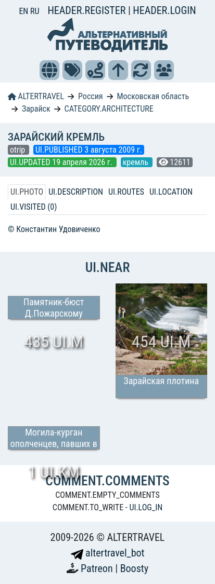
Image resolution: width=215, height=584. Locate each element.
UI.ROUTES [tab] (126, 192)
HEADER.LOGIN (164, 10)
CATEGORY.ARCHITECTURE (109, 109)
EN (24, 11)
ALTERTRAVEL (36, 96)
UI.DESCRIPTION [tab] (75, 192)
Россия (90, 96)
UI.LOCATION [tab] (171, 192)
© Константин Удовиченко (54, 229)
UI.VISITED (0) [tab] (33, 207)
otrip (18, 150)
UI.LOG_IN (145, 507)
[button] (49, 70)
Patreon (98, 568)
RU (34, 11)
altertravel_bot (108, 553)
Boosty (134, 568)
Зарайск (36, 109)
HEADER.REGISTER (87, 10)
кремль (136, 162)
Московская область (153, 96)
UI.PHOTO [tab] (26, 192)
